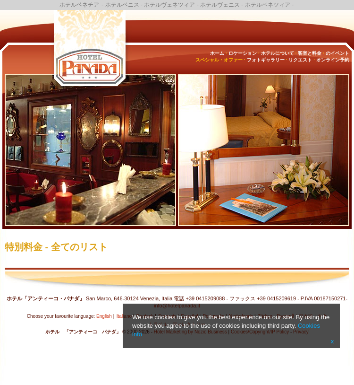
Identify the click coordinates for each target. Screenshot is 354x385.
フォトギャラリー (266, 59)
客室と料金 (309, 53)
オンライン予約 (332, 59)
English (104, 316)
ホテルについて (277, 53)
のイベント (337, 53)
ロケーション (242, 53)
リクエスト (300, 59)
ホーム (217, 53)
